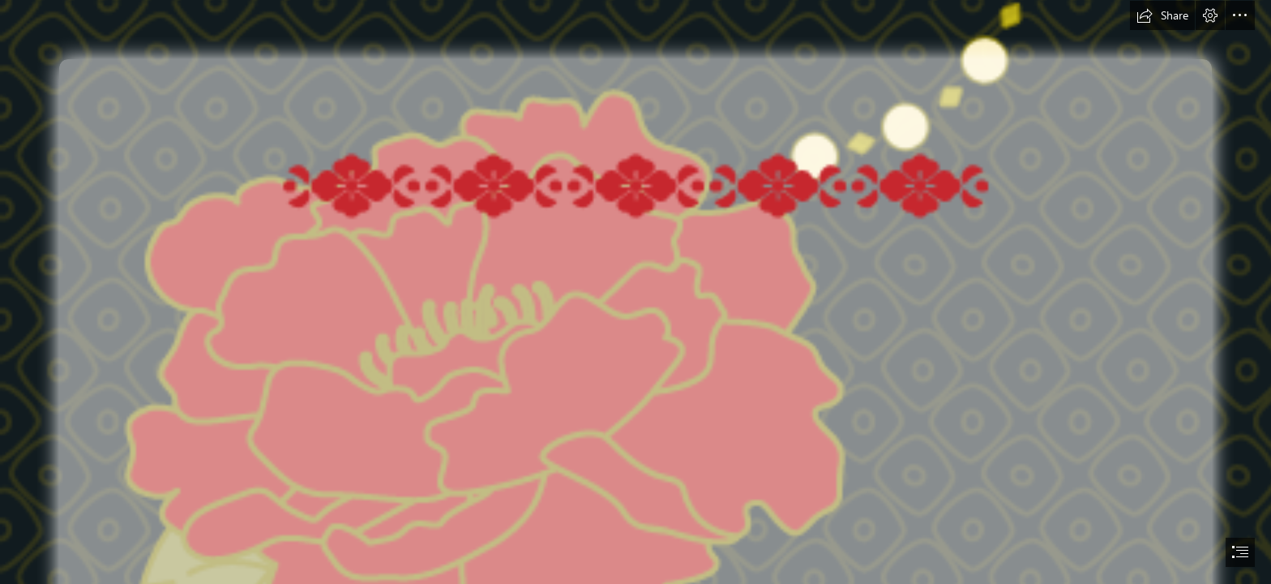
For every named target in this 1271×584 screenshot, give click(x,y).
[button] (1162, 15)
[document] (635, 292)
